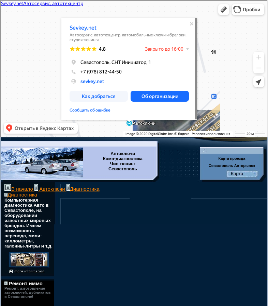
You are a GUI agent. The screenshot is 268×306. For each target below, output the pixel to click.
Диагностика (85, 189)
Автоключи (52, 189)
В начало (22, 189)
